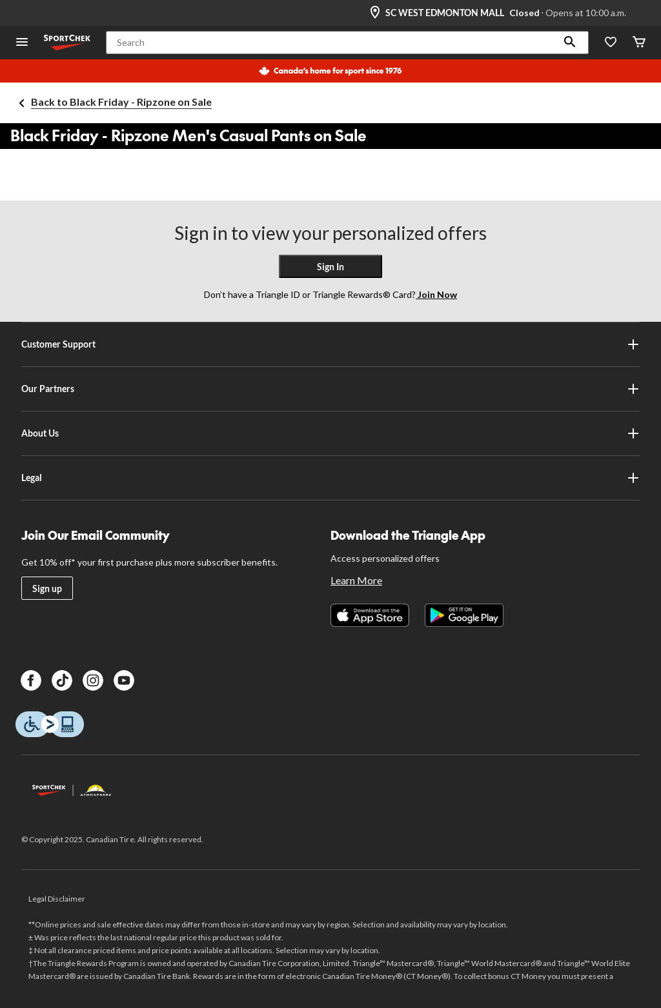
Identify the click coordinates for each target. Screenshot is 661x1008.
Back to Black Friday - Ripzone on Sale (121, 101)
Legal (330, 477)
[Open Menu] (21, 43)
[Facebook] (31, 680)
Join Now (436, 294)
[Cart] (639, 42)
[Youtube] (124, 680)
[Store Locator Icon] (375, 13)
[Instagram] (93, 680)
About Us (330, 433)
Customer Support (330, 344)
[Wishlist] (610, 42)
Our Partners (330, 388)
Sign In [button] (330, 266)
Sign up (47, 588)
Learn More (356, 580)
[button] (570, 42)
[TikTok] (62, 680)
